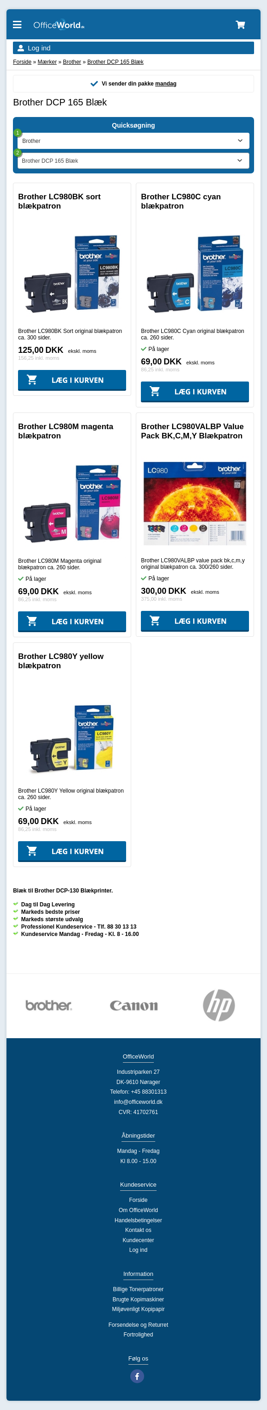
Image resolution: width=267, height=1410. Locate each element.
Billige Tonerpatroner (138, 1289)
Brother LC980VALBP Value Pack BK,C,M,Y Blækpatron (192, 431)
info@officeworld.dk (138, 1102)
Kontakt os (138, 1230)
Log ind (39, 48)
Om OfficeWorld (138, 1210)
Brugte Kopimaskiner (138, 1299)
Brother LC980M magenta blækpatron (65, 431)
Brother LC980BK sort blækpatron (59, 201)
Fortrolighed (138, 1334)
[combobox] (133, 161)
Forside (22, 62)
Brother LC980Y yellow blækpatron (60, 661)
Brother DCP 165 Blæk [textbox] (50, 161)
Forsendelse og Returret (138, 1325)
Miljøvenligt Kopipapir (138, 1309)
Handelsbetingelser (138, 1220)
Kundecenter (138, 1240)
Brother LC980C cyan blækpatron (181, 201)
